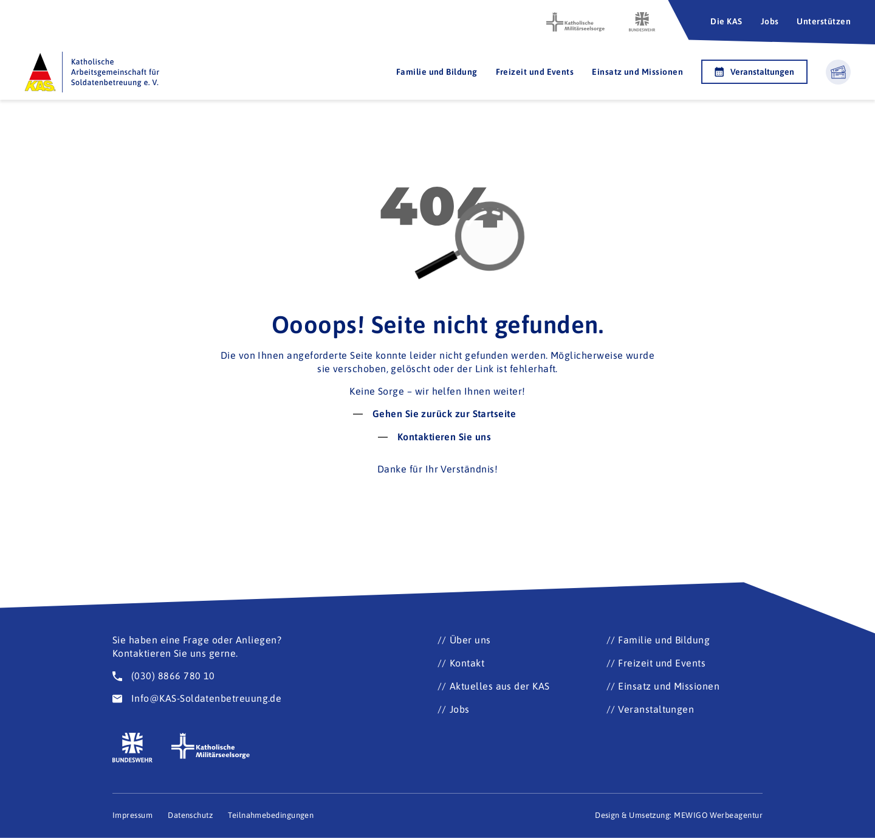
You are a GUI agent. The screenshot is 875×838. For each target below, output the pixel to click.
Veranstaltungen (754, 72)
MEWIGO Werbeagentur (718, 815)
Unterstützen (824, 21)
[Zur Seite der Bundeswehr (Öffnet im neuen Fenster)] (642, 22)
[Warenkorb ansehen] (838, 72)
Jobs (770, 21)
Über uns (470, 639)
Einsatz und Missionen (637, 72)
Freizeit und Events (535, 72)
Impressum (132, 815)
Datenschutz (190, 815)
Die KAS (726, 21)
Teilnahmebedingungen (271, 815)
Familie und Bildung (437, 72)
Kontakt (467, 662)
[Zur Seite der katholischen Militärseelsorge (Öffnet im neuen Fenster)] (575, 22)
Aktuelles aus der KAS (500, 685)
